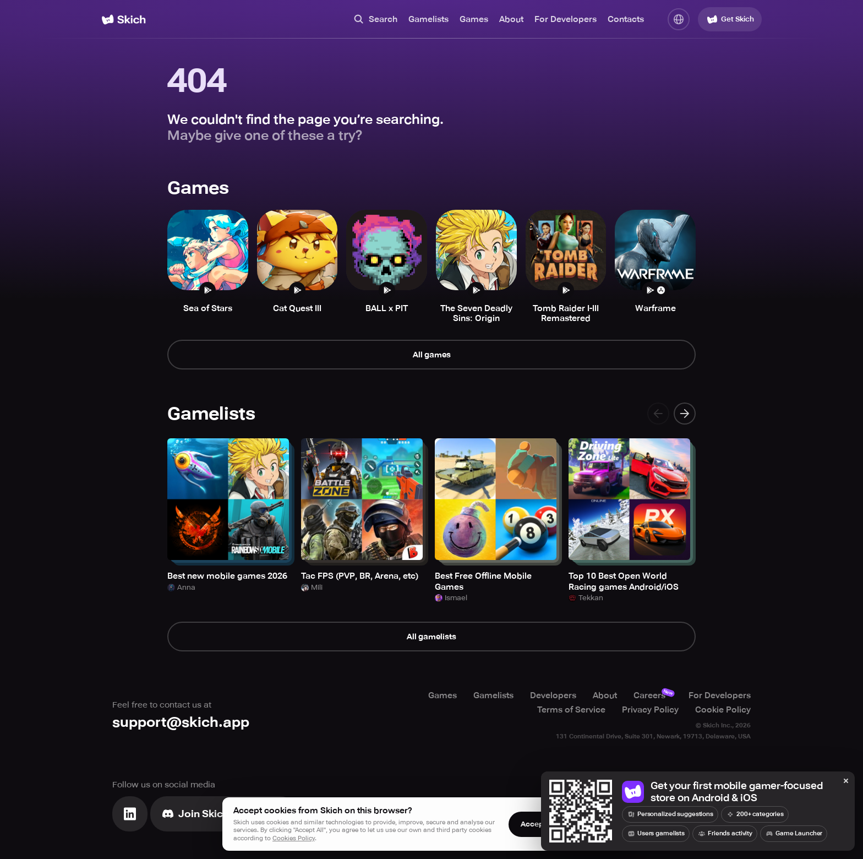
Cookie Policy (723, 710)
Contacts (626, 19)
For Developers (565, 19)
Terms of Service (571, 710)
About (511, 19)
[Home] (123, 19)
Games (474, 19)
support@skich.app (180, 722)
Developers (553, 695)
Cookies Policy (293, 838)
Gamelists (428, 19)
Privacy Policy (650, 710)
